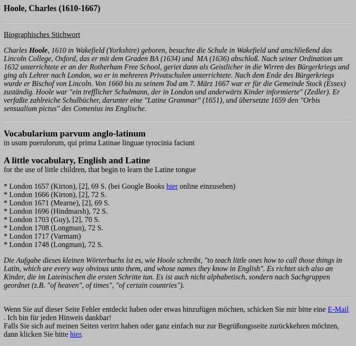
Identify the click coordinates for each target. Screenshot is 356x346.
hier (172, 186)
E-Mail (338, 309)
